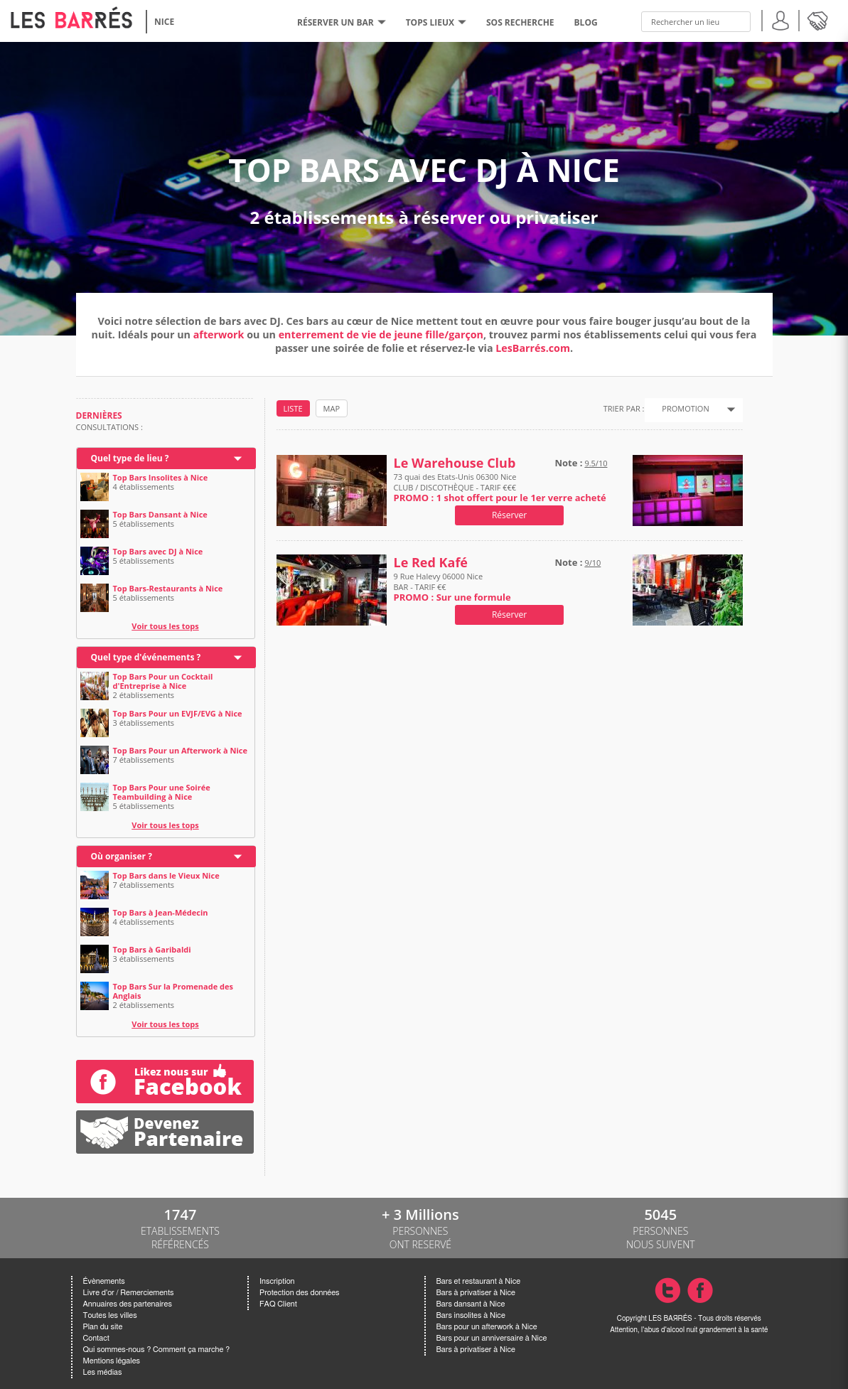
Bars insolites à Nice (470, 1315)
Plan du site (103, 1327)
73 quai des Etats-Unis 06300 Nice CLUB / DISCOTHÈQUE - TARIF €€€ (500, 487)
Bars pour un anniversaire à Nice (491, 1338)
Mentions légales (111, 1361)
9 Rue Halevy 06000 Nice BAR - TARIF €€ (452, 587)
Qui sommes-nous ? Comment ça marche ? (156, 1349)
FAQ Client (278, 1304)
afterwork (219, 334)
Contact (96, 1338)
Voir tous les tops (165, 626)
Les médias (102, 1372)
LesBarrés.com (532, 348)
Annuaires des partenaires (127, 1304)
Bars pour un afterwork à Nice (486, 1327)
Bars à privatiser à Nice (475, 1293)
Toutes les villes (110, 1315)
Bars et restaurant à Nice (478, 1281)
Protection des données (299, 1293)
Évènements (104, 1281)
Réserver (509, 515)
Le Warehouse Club (455, 463)
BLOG (586, 22)
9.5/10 (595, 463)
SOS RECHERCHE (520, 22)
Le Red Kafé (431, 562)
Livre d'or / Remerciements (128, 1293)
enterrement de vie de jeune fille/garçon (381, 334)
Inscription (277, 1281)
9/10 (592, 562)
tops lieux (436, 22)
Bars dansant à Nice (470, 1304)
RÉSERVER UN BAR (341, 22)
